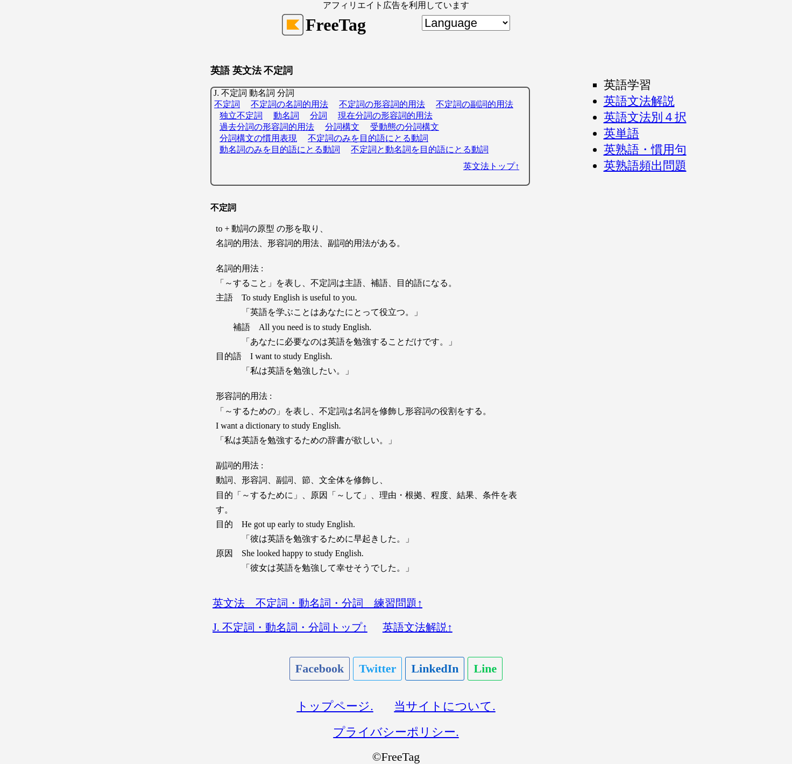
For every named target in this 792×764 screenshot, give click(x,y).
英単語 (621, 133)
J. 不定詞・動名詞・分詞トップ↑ (290, 627)
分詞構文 (342, 126)
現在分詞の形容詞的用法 (385, 115)
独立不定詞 (241, 115)
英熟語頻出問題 (645, 165)
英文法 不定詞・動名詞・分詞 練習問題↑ (317, 603)
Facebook (319, 668)
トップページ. (334, 706)
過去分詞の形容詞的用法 (267, 126)
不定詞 (227, 104)
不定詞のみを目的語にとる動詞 (368, 138)
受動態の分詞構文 (404, 126)
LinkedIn (434, 668)
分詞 (318, 115)
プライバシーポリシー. (396, 732)
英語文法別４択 (645, 117)
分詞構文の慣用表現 (258, 138)
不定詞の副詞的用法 (474, 104)
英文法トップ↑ (491, 166)
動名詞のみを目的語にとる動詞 (280, 149)
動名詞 (286, 115)
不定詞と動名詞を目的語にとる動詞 (420, 149)
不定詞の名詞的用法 (289, 104)
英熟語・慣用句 (645, 149)
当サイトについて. (445, 706)
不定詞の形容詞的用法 (382, 104)
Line (485, 668)
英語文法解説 (639, 101)
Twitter (377, 668)
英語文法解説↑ (417, 627)
